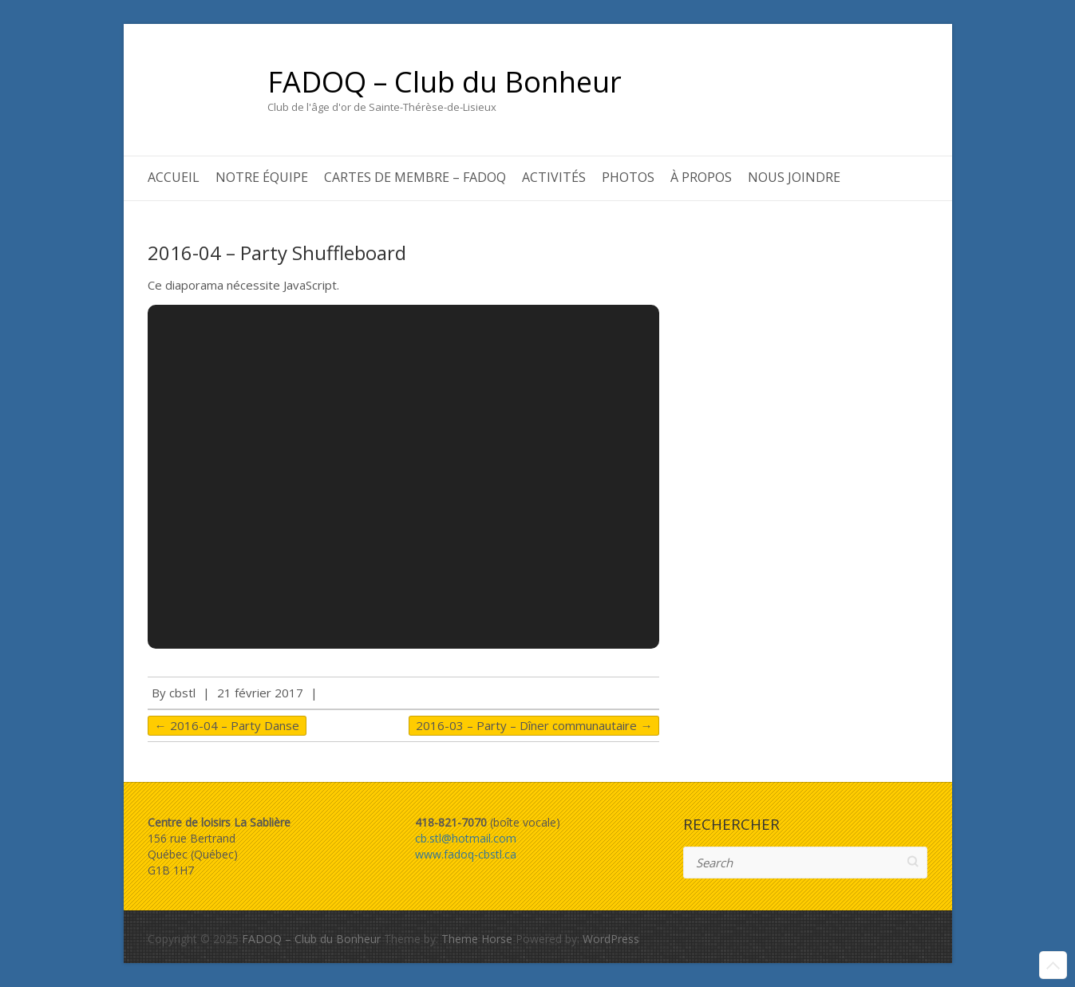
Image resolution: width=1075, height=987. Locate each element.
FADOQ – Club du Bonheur (444, 82)
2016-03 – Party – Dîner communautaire (534, 725)
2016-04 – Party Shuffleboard (277, 252)
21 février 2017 (260, 693)
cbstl (182, 693)
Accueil (174, 177)
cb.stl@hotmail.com (465, 838)
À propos (701, 177)
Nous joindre (794, 177)
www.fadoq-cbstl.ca (465, 854)
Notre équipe (261, 177)
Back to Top (1053, 965)
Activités (554, 177)
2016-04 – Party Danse (227, 725)
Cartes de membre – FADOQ (415, 177)
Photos (628, 177)
